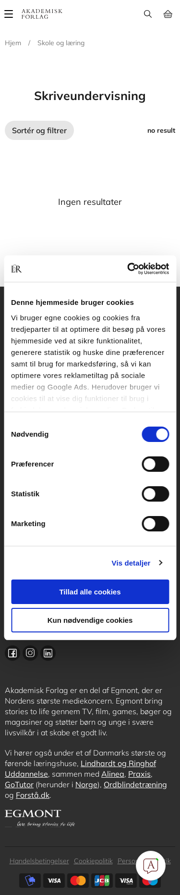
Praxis (139, 774)
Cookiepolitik (93, 861)
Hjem (13, 42)
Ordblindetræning (135, 784)
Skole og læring (60, 42)
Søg (147, 14)
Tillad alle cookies (89, 592)
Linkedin (48, 653)
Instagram (30, 653)
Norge (86, 784)
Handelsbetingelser (39, 861)
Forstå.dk (32, 795)
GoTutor (19, 784)
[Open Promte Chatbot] (151, 866)
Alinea (112, 774)
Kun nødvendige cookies (90, 620)
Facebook (12, 653)
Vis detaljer (131, 563)
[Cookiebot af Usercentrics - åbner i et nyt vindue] (128, 269)
